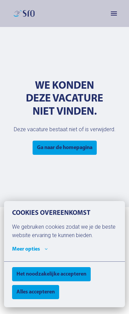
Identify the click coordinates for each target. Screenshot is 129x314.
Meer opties (30, 249)
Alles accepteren (35, 292)
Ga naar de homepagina (64, 147)
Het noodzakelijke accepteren (51, 274)
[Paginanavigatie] (114, 13)
